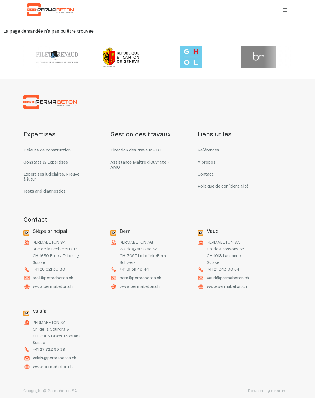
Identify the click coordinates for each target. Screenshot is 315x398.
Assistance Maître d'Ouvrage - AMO (139, 165)
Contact (206, 174)
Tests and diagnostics (44, 191)
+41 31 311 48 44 (134, 269)
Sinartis (278, 390)
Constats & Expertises (45, 162)
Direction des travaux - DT (135, 150)
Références (208, 150)
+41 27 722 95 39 (49, 349)
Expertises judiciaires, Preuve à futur (51, 177)
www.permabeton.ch (53, 286)
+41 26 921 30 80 (49, 269)
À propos (206, 162)
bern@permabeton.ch (140, 277)
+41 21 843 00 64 (223, 269)
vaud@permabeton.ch (228, 277)
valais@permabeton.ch (54, 358)
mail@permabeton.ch (53, 277)
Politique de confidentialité (223, 186)
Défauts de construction (47, 150)
